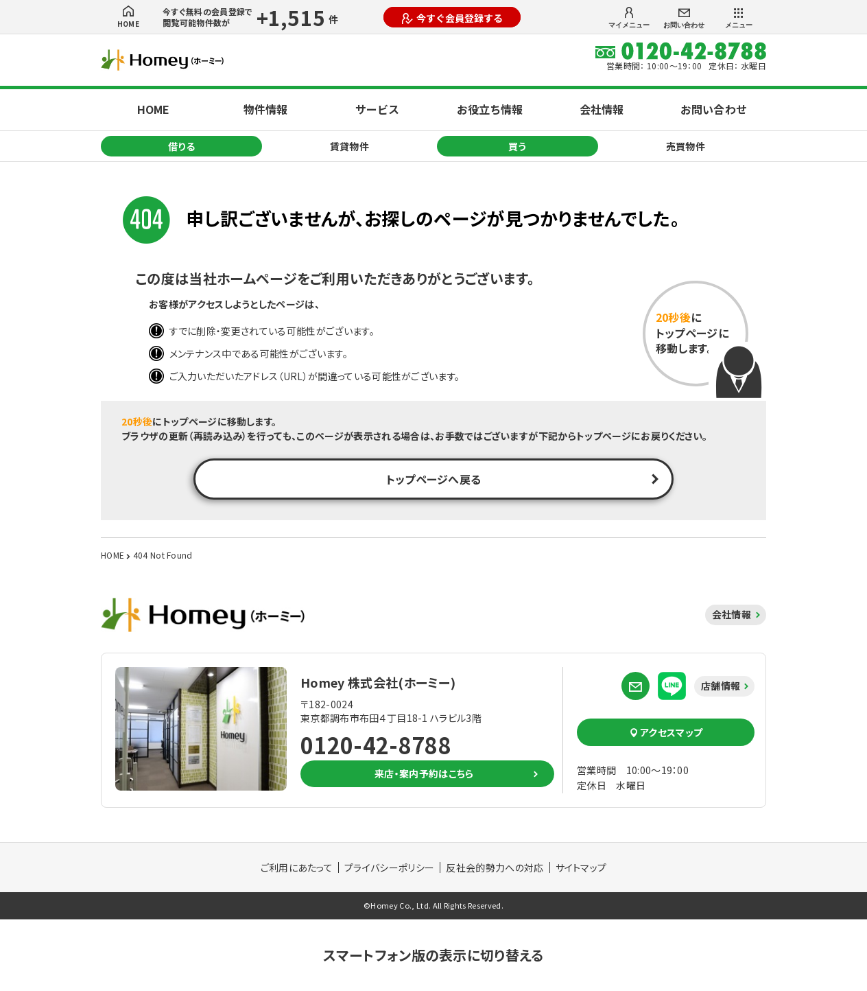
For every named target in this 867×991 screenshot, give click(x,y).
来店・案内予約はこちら (424, 773)
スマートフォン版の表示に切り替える (433, 955)
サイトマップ (581, 867)
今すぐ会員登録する (452, 18)
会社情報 (601, 109)
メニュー (738, 18)
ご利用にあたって (297, 867)
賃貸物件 (349, 146)
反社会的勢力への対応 (494, 867)
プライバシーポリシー (389, 867)
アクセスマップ (666, 732)
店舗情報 (720, 685)
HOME (128, 17)
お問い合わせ (683, 19)
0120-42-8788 (375, 744)
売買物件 (685, 146)
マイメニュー (629, 18)
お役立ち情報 (490, 109)
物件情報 (265, 109)
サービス (377, 109)
